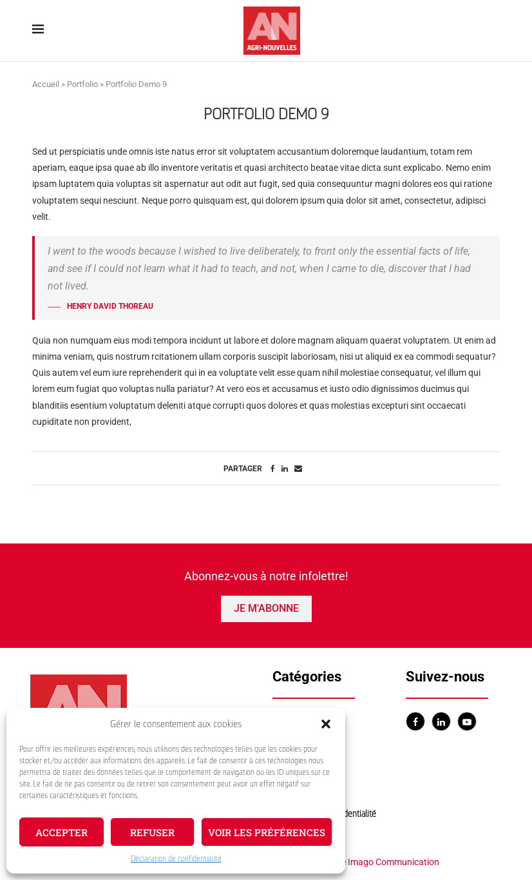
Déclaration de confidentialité (176, 858)
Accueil (45, 84)
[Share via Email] (298, 468)
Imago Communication (393, 862)
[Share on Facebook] (273, 468)
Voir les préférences (266, 832)
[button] (325, 724)
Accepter (61, 832)
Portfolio (82, 84)
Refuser (152, 832)
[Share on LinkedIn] (284, 468)
